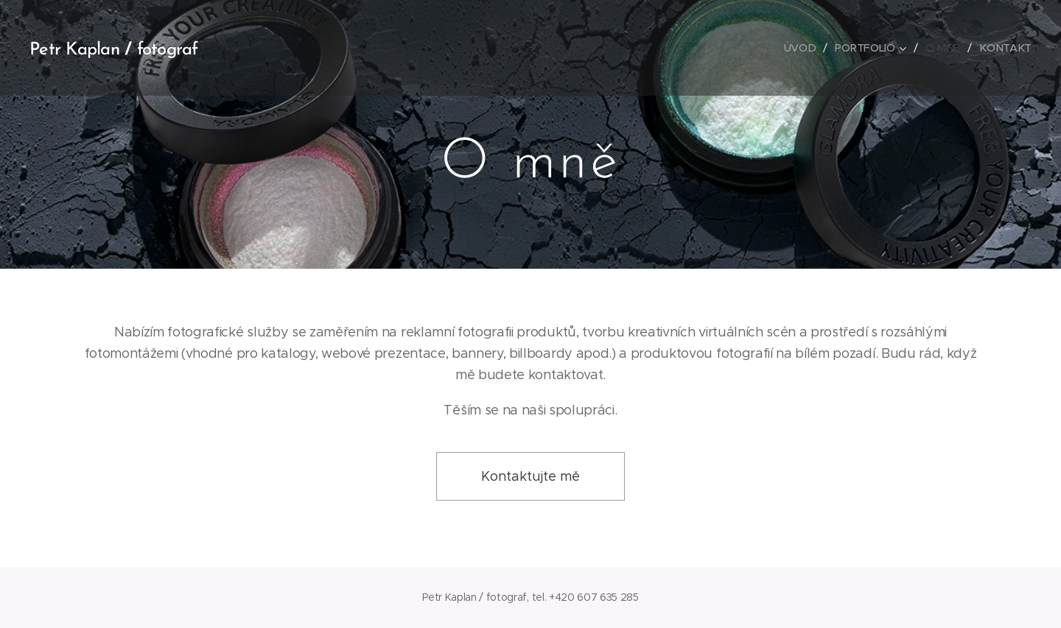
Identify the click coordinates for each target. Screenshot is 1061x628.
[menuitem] (805, 47)
